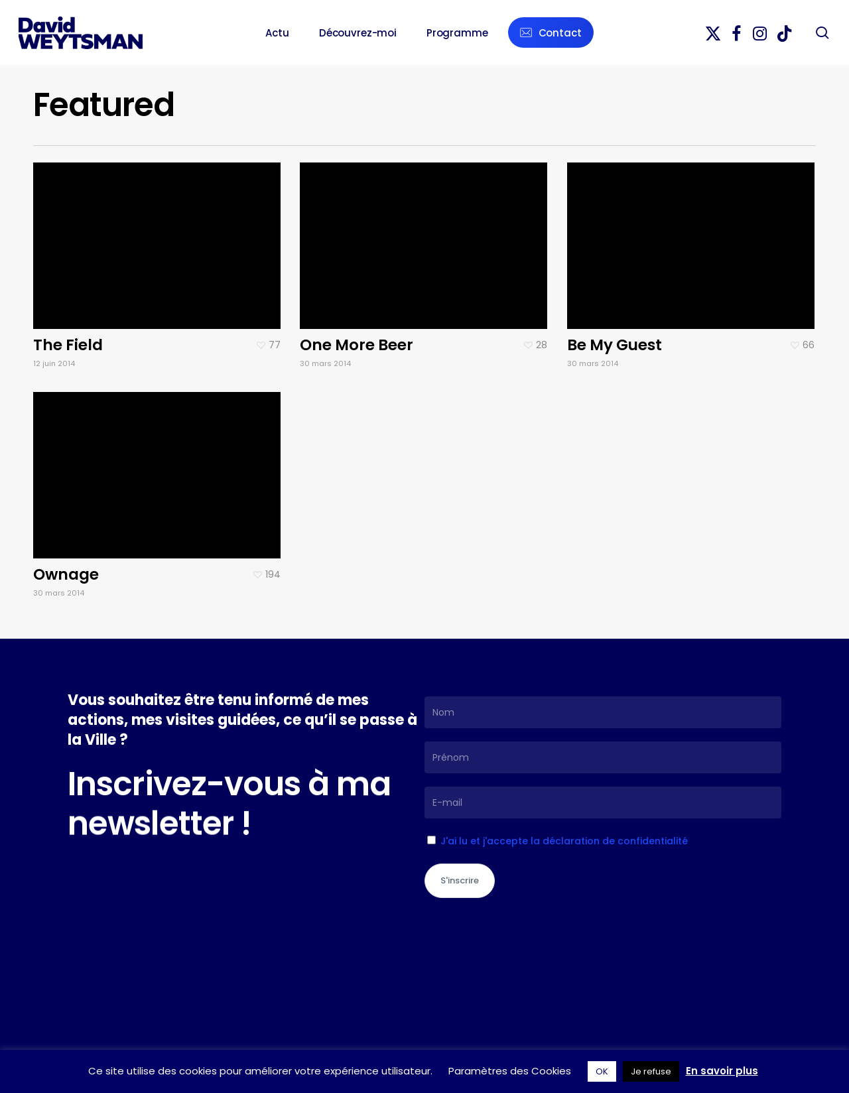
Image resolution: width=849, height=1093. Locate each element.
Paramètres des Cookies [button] (509, 1071)
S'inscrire (459, 880)
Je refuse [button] (651, 1071)
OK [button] (602, 1071)
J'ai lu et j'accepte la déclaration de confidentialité (564, 841)
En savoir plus (722, 1071)
